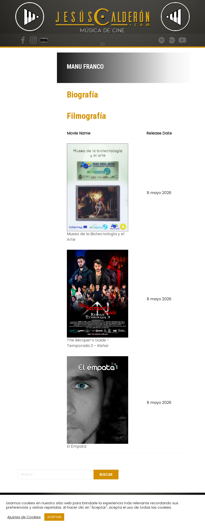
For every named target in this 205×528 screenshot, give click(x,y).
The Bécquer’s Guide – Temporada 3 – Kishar (88, 342)
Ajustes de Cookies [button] (24, 517)
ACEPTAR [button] (54, 517)
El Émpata (76, 446)
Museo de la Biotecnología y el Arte (95, 236)
